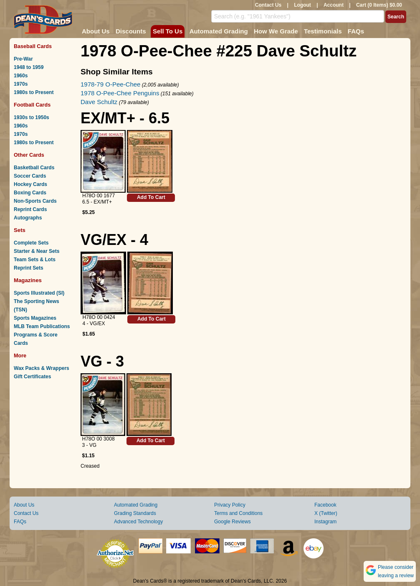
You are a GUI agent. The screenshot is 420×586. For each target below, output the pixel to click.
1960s (21, 76)
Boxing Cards (30, 193)
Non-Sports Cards (35, 201)
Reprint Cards (30, 209)
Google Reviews (232, 522)
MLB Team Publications (42, 326)
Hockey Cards (30, 184)
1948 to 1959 (28, 67)
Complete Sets (31, 243)
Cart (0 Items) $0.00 (379, 5)
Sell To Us (167, 31)
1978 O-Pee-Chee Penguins (120, 93)
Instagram (325, 522)
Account (334, 5)
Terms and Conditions (238, 513)
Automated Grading (219, 31)
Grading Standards (135, 513)
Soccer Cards (30, 176)
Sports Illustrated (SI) (39, 293)
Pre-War (23, 59)
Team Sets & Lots (35, 259)
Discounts (131, 31)
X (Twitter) (325, 513)
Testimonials (323, 31)
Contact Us (268, 5)
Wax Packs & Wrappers (41, 368)
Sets (19, 230)
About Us (96, 31)
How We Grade (276, 31)
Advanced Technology (138, 522)
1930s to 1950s (31, 117)
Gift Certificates (32, 377)
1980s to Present (33, 92)
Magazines (28, 280)
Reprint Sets (28, 268)
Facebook (325, 505)
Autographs (28, 218)
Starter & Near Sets (36, 251)
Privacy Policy (229, 505)
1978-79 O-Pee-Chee (110, 84)
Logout (302, 5)
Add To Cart (151, 197)
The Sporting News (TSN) (36, 305)
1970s (21, 84)
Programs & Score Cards (36, 339)
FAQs (356, 31)
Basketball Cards (34, 168)
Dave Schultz (99, 101)
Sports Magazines (35, 318)
